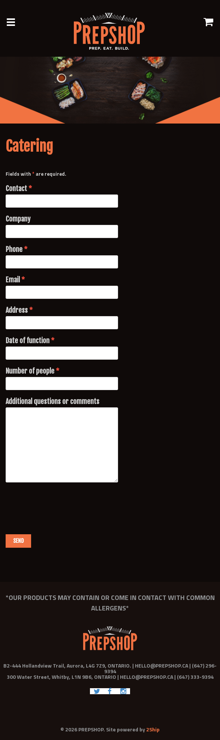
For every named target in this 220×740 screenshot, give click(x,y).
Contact (19, 188)
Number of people (32, 371)
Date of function (30, 340)
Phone (16, 249)
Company (18, 219)
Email (15, 280)
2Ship (153, 729)
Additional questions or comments (52, 401)
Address (19, 310)
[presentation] (63, 504)
